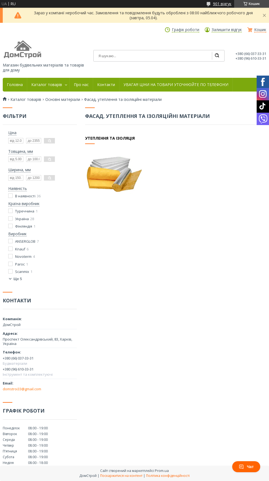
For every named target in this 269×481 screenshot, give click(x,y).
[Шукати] (217, 56)
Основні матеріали (62, 99)
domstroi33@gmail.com (22, 389)
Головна (15, 84)
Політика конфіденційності (168, 475)
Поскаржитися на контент (121, 475)
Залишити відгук (227, 29)
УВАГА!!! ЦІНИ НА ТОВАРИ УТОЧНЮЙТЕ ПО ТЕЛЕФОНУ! (176, 84)
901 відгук (222, 3)
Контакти (106, 84)
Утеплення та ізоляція (110, 138)
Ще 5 (17, 279)
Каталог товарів (46, 84)
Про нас (81, 84)
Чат (246, 466)
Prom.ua (162, 470)
